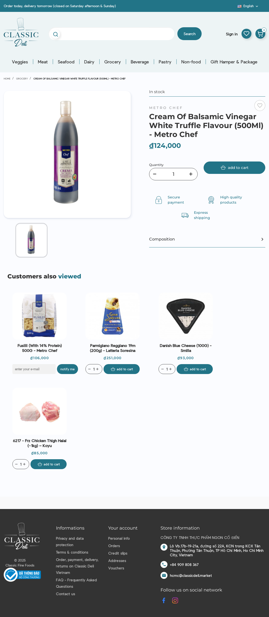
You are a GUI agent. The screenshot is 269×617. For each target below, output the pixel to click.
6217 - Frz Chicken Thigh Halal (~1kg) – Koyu (39, 443)
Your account (122, 528)
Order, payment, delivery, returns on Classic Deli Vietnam (77, 566)
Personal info (119, 538)
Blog (235, 7)
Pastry (165, 61)
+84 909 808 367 (184, 564)
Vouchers (116, 568)
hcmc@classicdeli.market (191, 575)
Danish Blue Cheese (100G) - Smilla (186, 348)
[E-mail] (34, 369)
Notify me (67, 369)
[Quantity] (173, 174)
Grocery (112, 61)
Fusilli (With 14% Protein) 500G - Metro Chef (40, 348)
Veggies (20, 61)
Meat (43, 61)
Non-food (191, 61)
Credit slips (117, 553)
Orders (114, 545)
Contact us (65, 593)
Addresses (117, 560)
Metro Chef (166, 108)
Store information (180, 528)
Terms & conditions (72, 552)
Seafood (66, 61)
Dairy (89, 61)
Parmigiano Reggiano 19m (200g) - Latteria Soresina (112, 348)
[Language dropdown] (248, 6)
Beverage (140, 61)
